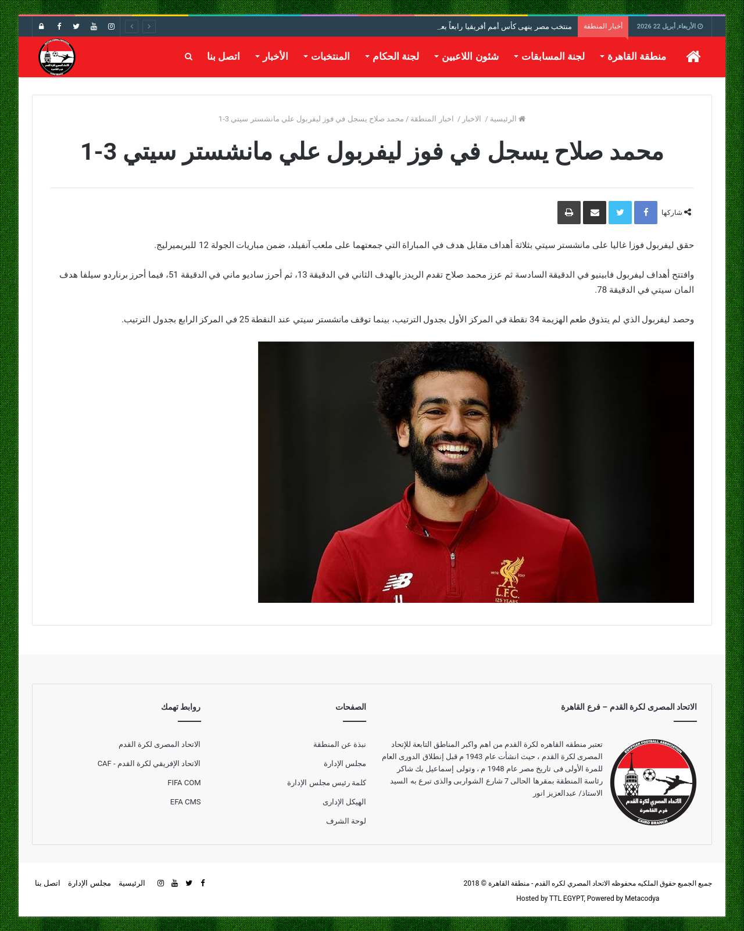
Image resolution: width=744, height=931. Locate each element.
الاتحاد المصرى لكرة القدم (160, 744)
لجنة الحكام (396, 56)
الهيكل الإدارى (344, 801)
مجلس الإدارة (345, 763)
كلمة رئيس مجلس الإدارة (326, 782)
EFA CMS (185, 801)
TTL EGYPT (566, 898)
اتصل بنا (223, 56)
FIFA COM (184, 782)
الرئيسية (507, 118)
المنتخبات (330, 56)
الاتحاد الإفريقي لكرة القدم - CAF (149, 763)
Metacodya (642, 898)
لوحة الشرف (346, 821)
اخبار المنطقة (432, 118)
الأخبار (275, 56)
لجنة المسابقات (553, 56)
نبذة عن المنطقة (339, 744)
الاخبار (472, 118)
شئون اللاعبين (470, 56)
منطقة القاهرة (636, 56)
